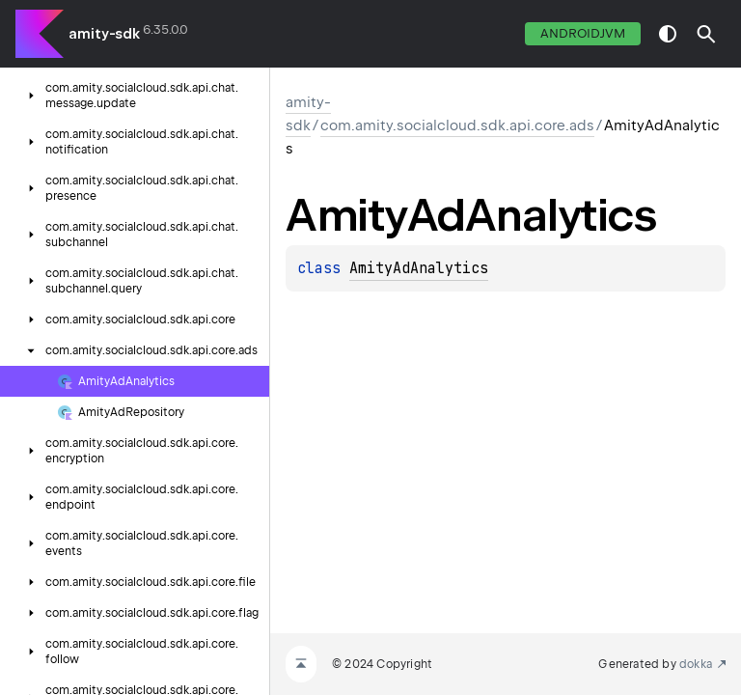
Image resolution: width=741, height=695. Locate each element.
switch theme (667, 33)
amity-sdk (104, 33)
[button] (706, 33)
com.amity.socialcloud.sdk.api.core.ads (457, 125)
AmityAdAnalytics (418, 268)
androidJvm (582, 33)
